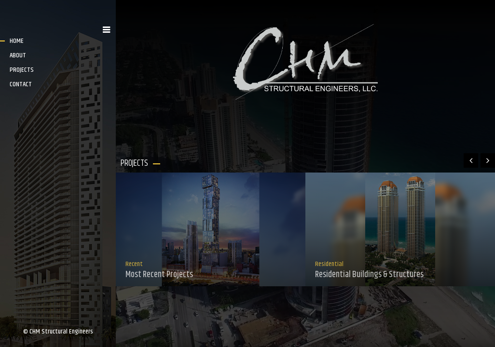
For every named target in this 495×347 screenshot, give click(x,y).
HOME (17, 41)
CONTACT (21, 84)
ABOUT (18, 55)
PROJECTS (22, 70)
